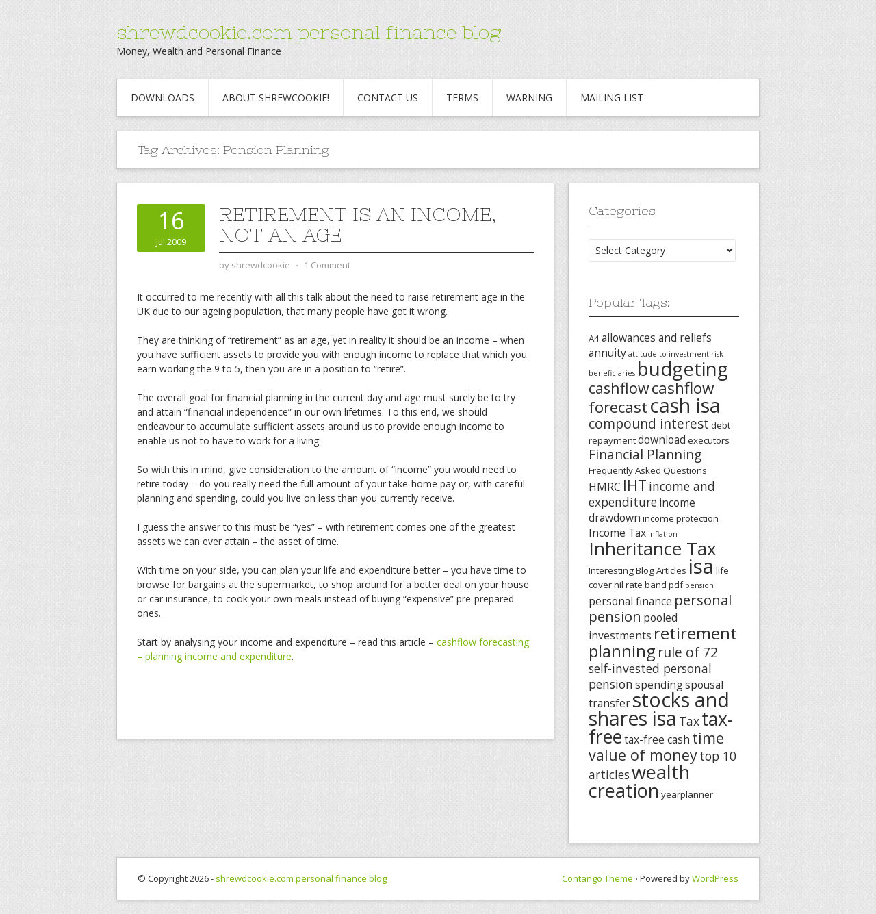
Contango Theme (597, 878)
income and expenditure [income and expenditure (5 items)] (652, 494)
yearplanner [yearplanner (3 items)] (687, 794)
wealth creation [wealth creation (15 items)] (639, 781)
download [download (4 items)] (662, 439)
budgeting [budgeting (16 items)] (682, 368)
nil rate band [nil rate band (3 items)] (640, 585)
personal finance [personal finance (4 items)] (630, 601)
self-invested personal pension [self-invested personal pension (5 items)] (650, 676)
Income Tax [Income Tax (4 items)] (617, 532)
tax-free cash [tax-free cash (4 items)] (657, 739)
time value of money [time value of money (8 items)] (656, 746)
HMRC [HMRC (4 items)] (605, 486)
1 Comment (327, 265)
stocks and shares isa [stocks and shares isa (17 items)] (659, 709)
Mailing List (611, 97)
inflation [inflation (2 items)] (663, 534)
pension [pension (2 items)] (699, 585)
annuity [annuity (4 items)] (607, 352)
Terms (462, 97)
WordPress (715, 878)
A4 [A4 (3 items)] (594, 338)
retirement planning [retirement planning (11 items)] (663, 642)
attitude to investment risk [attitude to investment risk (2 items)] (675, 354)
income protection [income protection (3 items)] (681, 518)
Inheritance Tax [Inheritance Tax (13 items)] (653, 548)
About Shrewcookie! (275, 97)
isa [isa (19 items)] (701, 566)
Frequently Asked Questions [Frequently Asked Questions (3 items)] (648, 470)
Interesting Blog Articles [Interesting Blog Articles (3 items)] (637, 570)
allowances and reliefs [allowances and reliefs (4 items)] (657, 337)
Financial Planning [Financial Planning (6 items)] (645, 455)
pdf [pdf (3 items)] (676, 585)
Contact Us (387, 97)
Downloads (162, 97)
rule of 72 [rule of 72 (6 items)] (688, 652)
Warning (529, 97)
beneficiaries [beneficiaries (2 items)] (612, 373)
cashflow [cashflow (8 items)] (619, 388)
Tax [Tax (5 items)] (689, 721)
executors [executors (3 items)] (709, 440)
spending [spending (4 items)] (659, 684)
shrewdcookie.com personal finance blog (308, 32)
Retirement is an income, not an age (357, 224)
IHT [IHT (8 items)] (635, 485)
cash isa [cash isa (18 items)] (685, 405)
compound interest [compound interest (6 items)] (649, 424)
